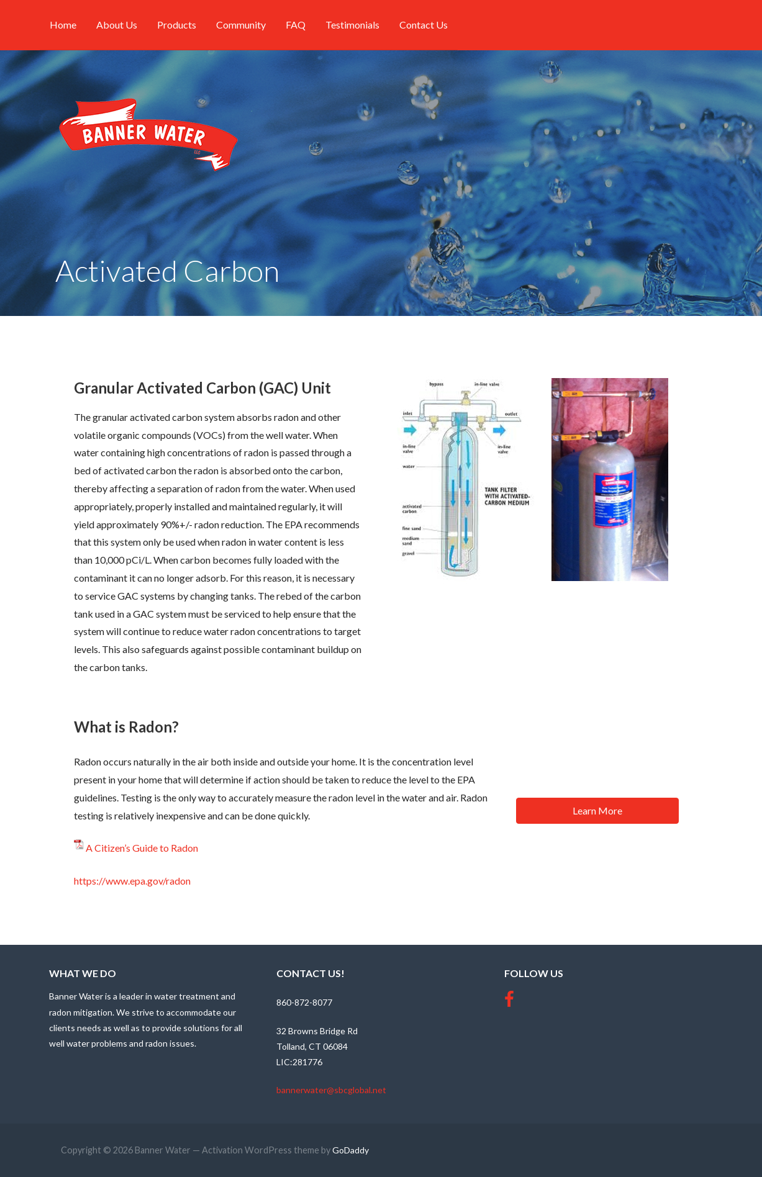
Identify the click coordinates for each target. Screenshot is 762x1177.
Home (63, 24)
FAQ (296, 24)
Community (241, 24)
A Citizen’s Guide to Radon (142, 848)
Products (176, 24)
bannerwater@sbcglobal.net (331, 1090)
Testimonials (352, 24)
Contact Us (423, 24)
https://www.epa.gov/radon (132, 880)
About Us (116, 24)
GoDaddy (350, 1150)
